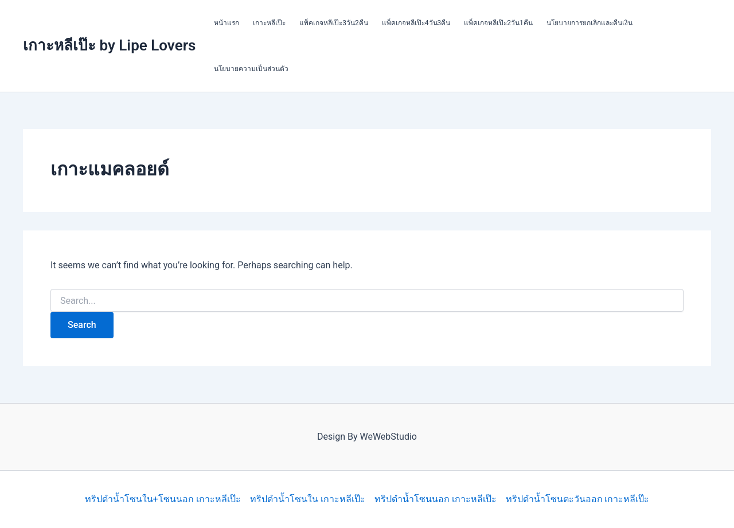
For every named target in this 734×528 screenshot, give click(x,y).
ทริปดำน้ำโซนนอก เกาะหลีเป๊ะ (435, 499)
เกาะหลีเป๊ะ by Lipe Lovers (109, 45)
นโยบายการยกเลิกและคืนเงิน (589, 23)
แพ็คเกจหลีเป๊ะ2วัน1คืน (498, 23)
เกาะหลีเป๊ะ (269, 23)
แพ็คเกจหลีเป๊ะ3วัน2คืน (333, 23)
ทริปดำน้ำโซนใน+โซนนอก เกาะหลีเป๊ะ (163, 499)
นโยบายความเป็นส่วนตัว (251, 69)
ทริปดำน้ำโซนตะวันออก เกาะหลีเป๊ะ (578, 499)
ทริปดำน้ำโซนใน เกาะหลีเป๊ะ (307, 499)
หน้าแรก (226, 23)
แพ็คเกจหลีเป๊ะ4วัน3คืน (416, 23)
